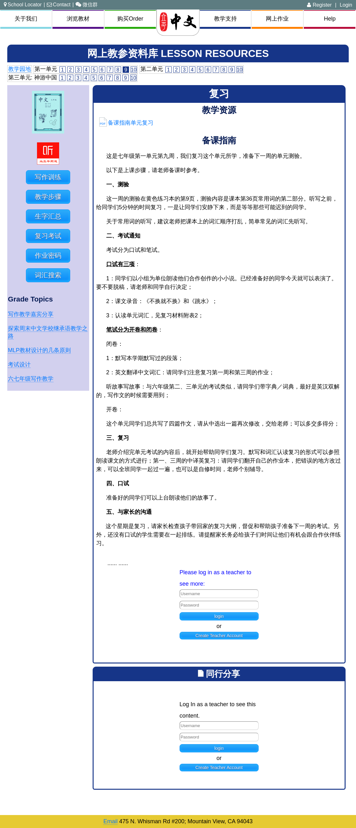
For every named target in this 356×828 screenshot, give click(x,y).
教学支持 (225, 19)
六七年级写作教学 (30, 379)
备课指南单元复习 (126, 123)
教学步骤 (48, 196)
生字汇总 (48, 216)
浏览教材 (78, 19)
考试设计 (19, 364)
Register (319, 5)
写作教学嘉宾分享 (30, 314)
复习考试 (48, 236)
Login (346, 5)
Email (110, 821)
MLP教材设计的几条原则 (39, 350)
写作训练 (48, 177)
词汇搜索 (48, 275)
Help (329, 19)
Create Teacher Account (218, 635)
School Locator (23, 4)
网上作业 (277, 19)
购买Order (130, 19)
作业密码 (48, 255)
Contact (59, 4)
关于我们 (26, 19)
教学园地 (19, 69)
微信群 (87, 4)
